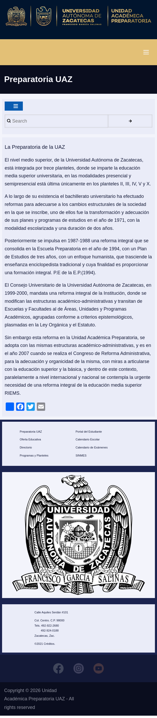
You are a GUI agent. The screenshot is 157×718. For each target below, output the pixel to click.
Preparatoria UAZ (31, 433)
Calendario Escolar (88, 441)
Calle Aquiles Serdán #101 (51, 614)
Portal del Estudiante (89, 433)
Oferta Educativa (30, 441)
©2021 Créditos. (45, 645)
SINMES (81, 457)
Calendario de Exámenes (92, 449)
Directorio (26, 449)
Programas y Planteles (34, 457)
